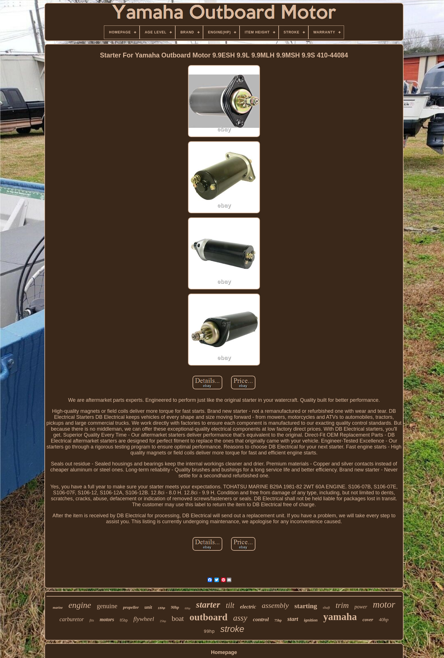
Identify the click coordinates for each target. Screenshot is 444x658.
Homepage (224, 652)
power (361, 607)
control (261, 619)
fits (91, 620)
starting (305, 606)
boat (178, 618)
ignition (310, 620)
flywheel (143, 618)
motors (107, 619)
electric (248, 607)
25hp (163, 621)
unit (148, 607)
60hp (187, 608)
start (292, 619)
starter (208, 604)
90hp (175, 607)
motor (384, 604)
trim (342, 605)
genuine (107, 606)
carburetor (71, 619)
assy (240, 617)
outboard (208, 617)
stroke (232, 629)
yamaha (340, 616)
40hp (383, 619)
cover (367, 619)
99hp (209, 631)
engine (80, 605)
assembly (275, 605)
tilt (230, 605)
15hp (161, 608)
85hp (124, 620)
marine (58, 608)
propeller (131, 607)
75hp (277, 620)
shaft (326, 607)
